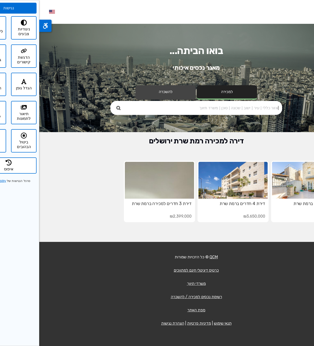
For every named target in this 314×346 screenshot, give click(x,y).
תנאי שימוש (183, 323)
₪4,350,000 (289, 216)
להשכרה (126, 91)
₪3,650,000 (215, 216)
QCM (174, 257)
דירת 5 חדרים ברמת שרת (277, 203)
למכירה (188, 91)
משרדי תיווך (157, 283)
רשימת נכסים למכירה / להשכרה (157, 296)
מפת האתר (157, 310)
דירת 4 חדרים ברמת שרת (203, 203)
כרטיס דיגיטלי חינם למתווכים (157, 270)
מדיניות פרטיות (160, 323)
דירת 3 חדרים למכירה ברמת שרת (122, 203)
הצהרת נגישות (133, 323)
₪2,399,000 (141, 216)
